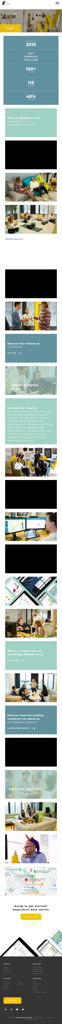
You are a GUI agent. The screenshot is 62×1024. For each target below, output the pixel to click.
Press (5, 988)
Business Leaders (38, 969)
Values (31, 28)
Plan (4, 973)
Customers (36, 986)
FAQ (19, 981)
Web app (5, 969)
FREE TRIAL (12, 1000)
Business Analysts (38, 971)
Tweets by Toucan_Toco (14, 239)
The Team (6, 981)
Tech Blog (35, 984)
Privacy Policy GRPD (32, 1019)
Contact (5, 986)
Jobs (51, 28)
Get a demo (32, 923)
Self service (6, 971)
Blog (34, 981)
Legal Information (39, 1017)
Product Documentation (40, 992)
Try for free (31, 917)
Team (15, 14)
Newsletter (21, 984)
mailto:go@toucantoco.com (24, 1017)
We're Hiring (7, 984)
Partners (35, 988)
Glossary (35, 990)
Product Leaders (37, 967)
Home (5, 14)
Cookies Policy (50, 1017)
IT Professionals (37, 973)
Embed (5, 967)
